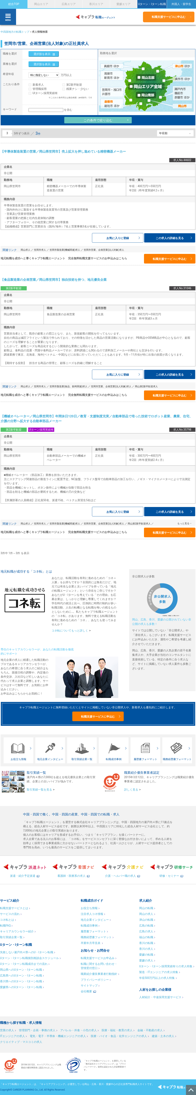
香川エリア (96, 4)
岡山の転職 (146, 908)
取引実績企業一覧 (11, 937)
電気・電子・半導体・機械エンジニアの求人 (58, 1036)
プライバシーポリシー (95, 979)
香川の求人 (146, 948)
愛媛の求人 (146, 960)
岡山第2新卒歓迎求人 (146, 386)
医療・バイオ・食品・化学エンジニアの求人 (119, 1036)
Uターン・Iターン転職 (152, 4)
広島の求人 (146, 931)
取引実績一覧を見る (39, 789)
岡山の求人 (146, 914)
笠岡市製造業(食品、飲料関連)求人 (68, 386)
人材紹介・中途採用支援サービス (160, 997)
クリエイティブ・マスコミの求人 (21, 1041)
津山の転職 (146, 919)
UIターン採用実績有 (45, 93)
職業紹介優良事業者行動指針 (99, 973)
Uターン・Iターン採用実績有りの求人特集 (165, 966)
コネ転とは (7, 919)
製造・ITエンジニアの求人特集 (158, 972)
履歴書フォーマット (93, 931)
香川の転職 (146, 943)
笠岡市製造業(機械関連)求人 (65, 249)
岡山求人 (25, 249)
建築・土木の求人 (163, 1036)
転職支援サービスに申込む (169, 16)
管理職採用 (40, 88)
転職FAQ (5, 925)
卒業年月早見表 (91, 943)
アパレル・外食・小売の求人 (78, 1030)
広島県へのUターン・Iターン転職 (21, 975)
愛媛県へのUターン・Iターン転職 (21, 987)
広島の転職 (146, 925)
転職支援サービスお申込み (97, 958)
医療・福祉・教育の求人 (117, 1030)
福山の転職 (146, 937)
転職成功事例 (89, 925)
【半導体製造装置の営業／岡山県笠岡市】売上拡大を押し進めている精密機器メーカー (63, 151)
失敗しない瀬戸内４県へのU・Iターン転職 (26, 952)
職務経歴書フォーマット (96, 937)
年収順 (163, 133)
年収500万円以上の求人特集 (157, 977)
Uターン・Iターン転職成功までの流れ (24, 963)
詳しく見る (131, 789)
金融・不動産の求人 (150, 1030)
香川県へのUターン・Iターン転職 (21, 981)
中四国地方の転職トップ (15, 31)
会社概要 (86, 991)
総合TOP (13, 4)
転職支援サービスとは (14, 908)
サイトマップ (89, 985)
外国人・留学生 (181, 4)
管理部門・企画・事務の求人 (37, 1030)
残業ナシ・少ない (77, 88)
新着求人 (38, 84)
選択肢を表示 (42, 54)
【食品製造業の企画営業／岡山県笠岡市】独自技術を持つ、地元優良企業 (54, 280)
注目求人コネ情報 (92, 914)
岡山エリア (41, 4)
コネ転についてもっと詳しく (70, 630)
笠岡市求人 (40, 249)
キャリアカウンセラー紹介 (17, 931)
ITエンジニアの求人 (12, 1036)
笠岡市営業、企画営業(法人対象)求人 (104, 249)
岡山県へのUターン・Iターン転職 (21, 969)
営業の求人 (7, 1030)
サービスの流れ (10, 914)
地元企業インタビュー (95, 919)
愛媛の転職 (146, 954)
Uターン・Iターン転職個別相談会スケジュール (29, 958)
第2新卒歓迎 (74, 84)
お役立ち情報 (89, 908)
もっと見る (183, 523)
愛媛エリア (123, 4)
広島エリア (69, 4)
